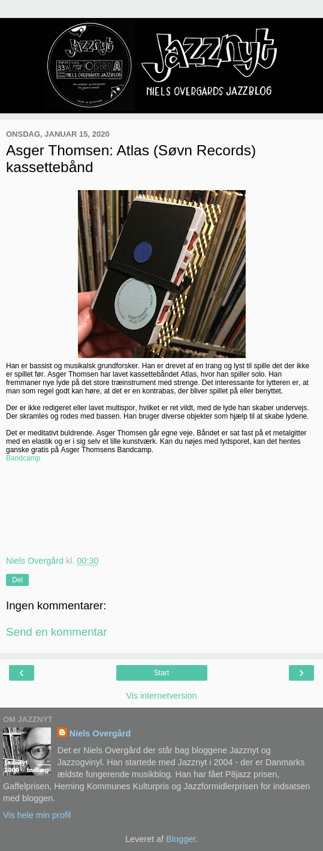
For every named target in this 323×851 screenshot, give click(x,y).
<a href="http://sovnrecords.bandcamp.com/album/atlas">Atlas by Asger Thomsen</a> (161, 510)
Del (17, 580)
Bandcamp (23, 458)
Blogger (180, 839)
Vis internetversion (161, 695)
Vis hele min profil (37, 815)
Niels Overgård (100, 733)
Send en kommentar (56, 632)
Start (161, 673)
